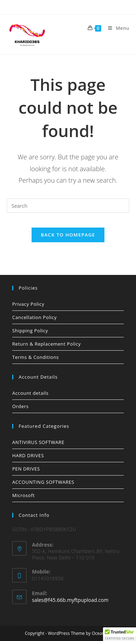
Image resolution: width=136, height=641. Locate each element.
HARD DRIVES (28, 455)
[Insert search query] (68, 205)
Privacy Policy (28, 304)
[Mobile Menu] (116, 28)
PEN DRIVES (26, 468)
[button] (119, 634)
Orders (20, 406)
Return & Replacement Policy (46, 344)
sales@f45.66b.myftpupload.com (70, 599)
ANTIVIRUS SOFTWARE (38, 442)
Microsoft (23, 495)
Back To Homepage (68, 234)
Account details (30, 393)
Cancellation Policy (34, 317)
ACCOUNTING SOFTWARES (43, 482)
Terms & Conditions (35, 357)
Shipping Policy (30, 330)
